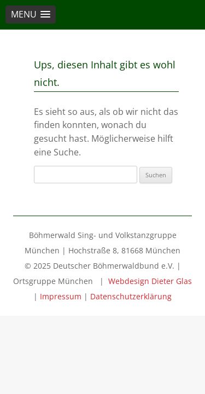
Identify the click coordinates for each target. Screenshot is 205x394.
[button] (30, 14)
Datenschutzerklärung (131, 296)
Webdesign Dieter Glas (150, 281)
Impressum (60, 296)
